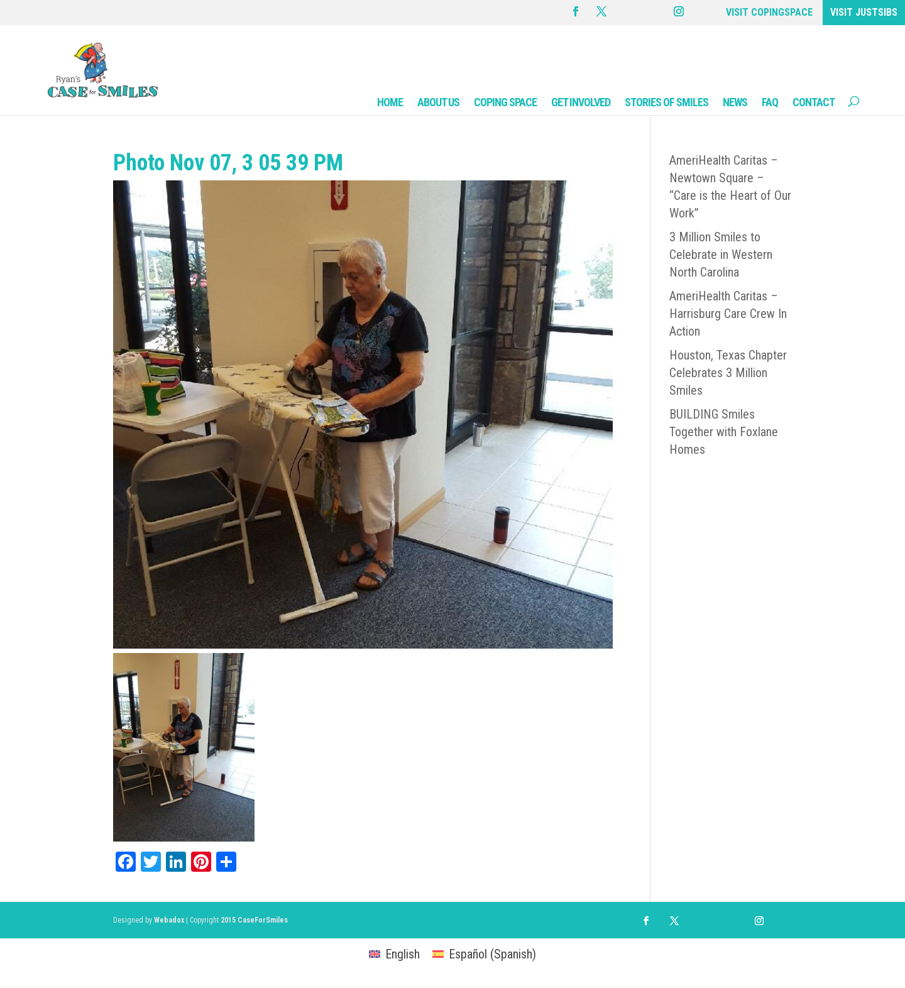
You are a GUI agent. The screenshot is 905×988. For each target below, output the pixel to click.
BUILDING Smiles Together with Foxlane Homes (723, 432)
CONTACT (814, 102)
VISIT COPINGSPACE (769, 12)
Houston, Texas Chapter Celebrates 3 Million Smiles (728, 373)
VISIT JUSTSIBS (863, 12)
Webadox (169, 920)
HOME (390, 102)
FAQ (770, 102)
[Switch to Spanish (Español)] (484, 953)
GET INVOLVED (580, 102)
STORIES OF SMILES (666, 102)
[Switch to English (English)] (394, 953)
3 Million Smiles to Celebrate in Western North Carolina (720, 254)
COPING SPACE (505, 102)
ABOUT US (438, 102)
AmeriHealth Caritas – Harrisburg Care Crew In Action (728, 313)
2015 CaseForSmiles (254, 920)
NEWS (735, 102)
